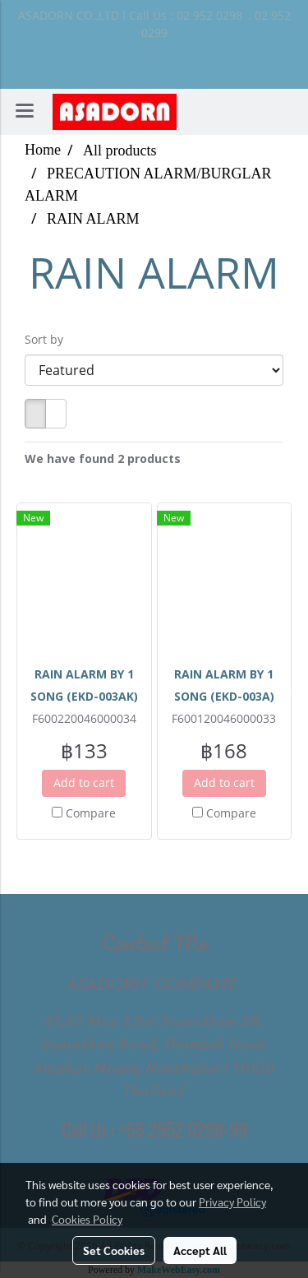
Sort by (49, 339)
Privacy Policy (232, 1201)
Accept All (200, 1250)
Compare (91, 813)
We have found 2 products (103, 458)
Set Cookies (114, 1250)
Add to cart (83, 782)
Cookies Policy (87, 1218)
